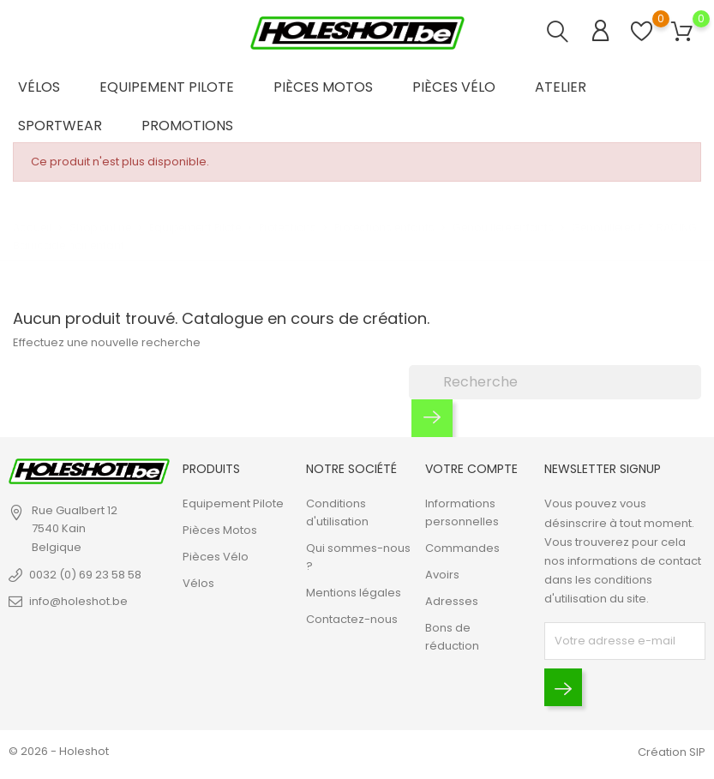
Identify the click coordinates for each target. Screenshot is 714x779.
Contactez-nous (352, 620)
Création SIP (671, 752)
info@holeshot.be (78, 601)
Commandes (462, 549)
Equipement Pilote (166, 87)
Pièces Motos (323, 87)
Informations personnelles (462, 513)
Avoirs (442, 575)
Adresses (451, 602)
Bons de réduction (452, 637)
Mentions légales (353, 593)
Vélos (39, 87)
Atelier (560, 87)
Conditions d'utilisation (337, 513)
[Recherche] (555, 382)
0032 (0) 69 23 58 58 (85, 574)
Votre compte (471, 468)
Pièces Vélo (453, 87)
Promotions (187, 125)
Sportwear (60, 125)
